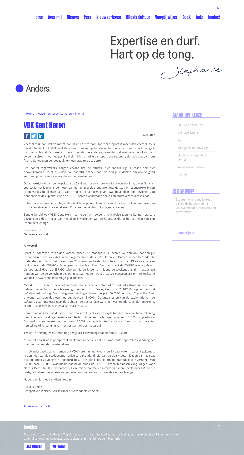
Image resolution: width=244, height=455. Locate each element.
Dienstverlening (187, 132)
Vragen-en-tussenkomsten (54, 113)
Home (38, 17)
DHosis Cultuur (138, 17)
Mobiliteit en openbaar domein (192, 157)
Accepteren (34, 446)
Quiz (199, 17)
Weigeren (59, 446)
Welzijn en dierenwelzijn (193, 148)
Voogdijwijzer (166, 17)
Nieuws (73, 17)
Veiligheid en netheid (191, 167)
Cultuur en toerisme (190, 125)
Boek (187, 17)
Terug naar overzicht (37, 406)
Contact (214, 17)
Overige (182, 175)
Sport (181, 140)
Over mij (55, 17)
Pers (87, 17)
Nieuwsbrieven (108, 17)
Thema (79, 113)
